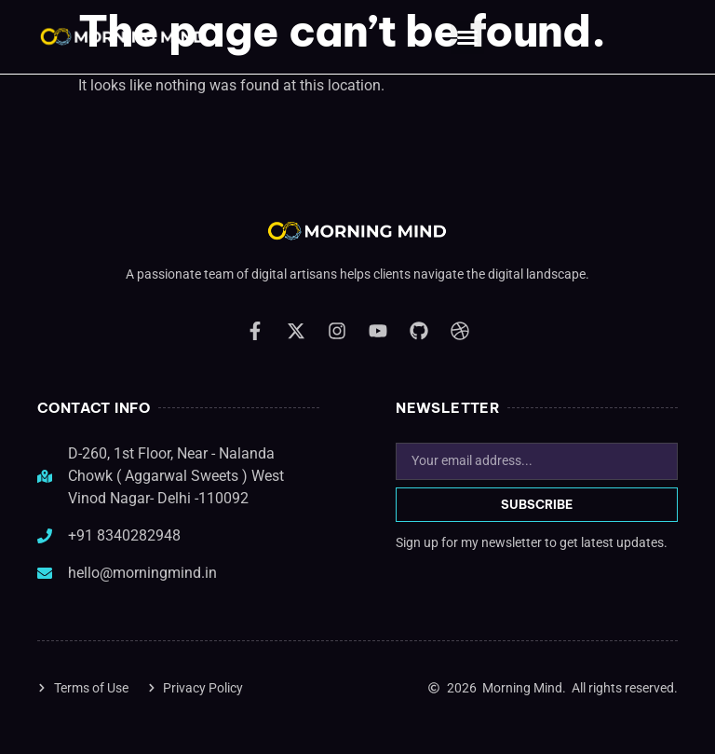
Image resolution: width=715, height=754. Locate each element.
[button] (467, 37)
